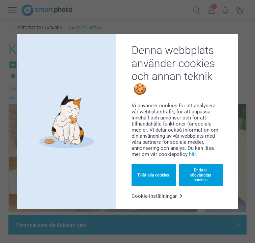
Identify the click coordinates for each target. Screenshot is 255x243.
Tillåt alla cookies (153, 175)
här (192, 154)
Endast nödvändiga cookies (200, 175)
